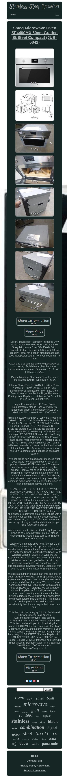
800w (23, 743)
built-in (46, 734)
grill (35, 710)
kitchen (35, 739)
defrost (46, 715)
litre (20, 716)
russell (16, 739)
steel (27, 733)
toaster (35, 744)
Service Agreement (35, 770)
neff (13, 744)
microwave (35, 704)
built (50, 698)
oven (19, 697)
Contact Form (35, 760)
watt (37, 716)
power (52, 706)
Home (34, 755)
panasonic (50, 744)
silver (40, 698)
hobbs (30, 699)
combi (52, 738)
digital (52, 728)
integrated (25, 712)
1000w (16, 734)
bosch (34, 722)
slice (42, 722)
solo (14, 728)
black (53, 721)
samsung (25, 739)
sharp (44, 739)
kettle (53, 711)
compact (18, 706)
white (44, 712)
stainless (20, 721)
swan (16, 711)
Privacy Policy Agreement (35, 765)
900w (29, 715)
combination (32, 727)
